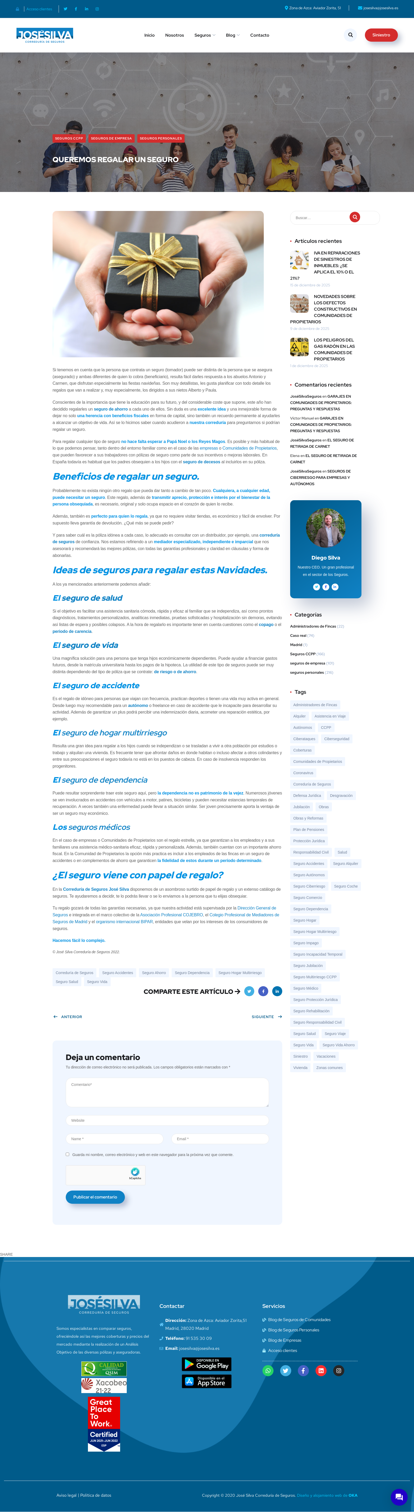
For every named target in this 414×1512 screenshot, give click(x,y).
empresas (209, 448)
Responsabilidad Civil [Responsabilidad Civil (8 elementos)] (311, 852)
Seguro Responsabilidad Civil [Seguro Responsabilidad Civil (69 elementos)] (317, 1022)
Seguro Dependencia (192, 973)
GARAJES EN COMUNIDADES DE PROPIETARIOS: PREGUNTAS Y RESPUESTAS (321, 402)
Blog (230, 35)
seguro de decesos (201, 462)
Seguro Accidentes (117, 973)
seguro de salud (92, 598)
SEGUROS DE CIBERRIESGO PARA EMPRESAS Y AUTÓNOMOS (320, 477)
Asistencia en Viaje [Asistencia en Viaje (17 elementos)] (330, 716)
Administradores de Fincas (313, 626)
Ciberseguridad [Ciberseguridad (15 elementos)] (336, 739)
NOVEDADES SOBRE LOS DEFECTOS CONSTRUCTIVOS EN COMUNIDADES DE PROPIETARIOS (323, 309)
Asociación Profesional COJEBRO (171, 915)
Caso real (298, 635)
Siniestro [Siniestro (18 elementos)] (300, 1056)
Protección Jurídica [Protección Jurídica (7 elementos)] (309, 841)
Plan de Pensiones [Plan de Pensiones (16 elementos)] (308, 829)
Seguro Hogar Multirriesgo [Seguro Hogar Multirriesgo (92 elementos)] (314, 932)
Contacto (259, 35)
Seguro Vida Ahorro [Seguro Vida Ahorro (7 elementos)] (339, 1045)
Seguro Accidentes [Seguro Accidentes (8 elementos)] (308, 863)
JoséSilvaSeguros (306, 396)
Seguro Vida (97, 982)
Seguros (203, 35)
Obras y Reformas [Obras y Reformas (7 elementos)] (308, 818)
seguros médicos (99, 827)
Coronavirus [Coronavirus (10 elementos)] (303, 773)
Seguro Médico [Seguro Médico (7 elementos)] (305, 988)
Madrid (296, 644)
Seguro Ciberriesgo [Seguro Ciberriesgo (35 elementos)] (309, 886)
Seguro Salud (67, 982)
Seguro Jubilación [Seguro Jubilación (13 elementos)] (308, 966)
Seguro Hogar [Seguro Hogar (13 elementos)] (304, 920)
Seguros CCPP (69, 138)
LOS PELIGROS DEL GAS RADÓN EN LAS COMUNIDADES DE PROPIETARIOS (334, 349)
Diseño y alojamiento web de (327, 1495)
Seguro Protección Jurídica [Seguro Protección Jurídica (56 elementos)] (315, 1000)
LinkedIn (277, 993)
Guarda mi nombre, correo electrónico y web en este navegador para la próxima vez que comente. (153, 1155)
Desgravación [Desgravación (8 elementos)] (341, 795)
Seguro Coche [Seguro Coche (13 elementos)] (346, 886)
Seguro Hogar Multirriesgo (240, 973)
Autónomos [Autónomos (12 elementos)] (302, 727)
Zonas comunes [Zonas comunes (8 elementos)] (329, 1068)
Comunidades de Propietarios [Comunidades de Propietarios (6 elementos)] (317, 761)
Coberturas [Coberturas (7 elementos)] (302, 750)
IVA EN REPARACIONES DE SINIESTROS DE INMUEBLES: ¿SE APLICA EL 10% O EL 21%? (325, 265)
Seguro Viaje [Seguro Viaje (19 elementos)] (335, 1034)
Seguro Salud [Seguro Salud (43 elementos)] (304, 1034)
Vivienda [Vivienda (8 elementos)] (300, 1068)
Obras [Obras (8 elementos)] (324, 807)
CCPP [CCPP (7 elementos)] (326, 727)
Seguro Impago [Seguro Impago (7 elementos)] (306, 943)
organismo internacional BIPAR (124, 921)
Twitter (249, 993)
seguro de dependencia (104, 779)
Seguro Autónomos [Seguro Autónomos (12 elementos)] (309, 875)
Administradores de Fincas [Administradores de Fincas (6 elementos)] (315, 705)
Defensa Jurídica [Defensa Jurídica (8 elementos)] (307, 795)
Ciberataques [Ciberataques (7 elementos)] (304, 739)
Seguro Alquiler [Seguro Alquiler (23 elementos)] (345, 863)
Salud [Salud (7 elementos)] (342, 852)
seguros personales (161, 138)
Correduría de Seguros (74, 973)
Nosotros (174, 35)
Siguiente (267, 1016)
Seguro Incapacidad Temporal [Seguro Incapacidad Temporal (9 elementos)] (317, 954)
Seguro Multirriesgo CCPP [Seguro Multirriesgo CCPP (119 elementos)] (315, 977)
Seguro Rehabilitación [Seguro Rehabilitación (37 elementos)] (311, 1011)
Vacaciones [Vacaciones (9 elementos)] (326, 1056)
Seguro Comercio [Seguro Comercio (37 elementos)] (307, 897)
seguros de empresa (111, 138)
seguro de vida (90, 645)
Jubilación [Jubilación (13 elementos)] (301, 807)
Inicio (149, 35)
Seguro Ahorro (154, 973)
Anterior (67, 1016)
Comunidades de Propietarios (250, 448)
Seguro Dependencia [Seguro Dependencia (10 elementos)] (310, 909)
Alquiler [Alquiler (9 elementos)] (299, 716)
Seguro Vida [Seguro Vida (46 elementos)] (303, 1045)
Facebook (263, 993)
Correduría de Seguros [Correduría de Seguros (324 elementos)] (312, 784)
